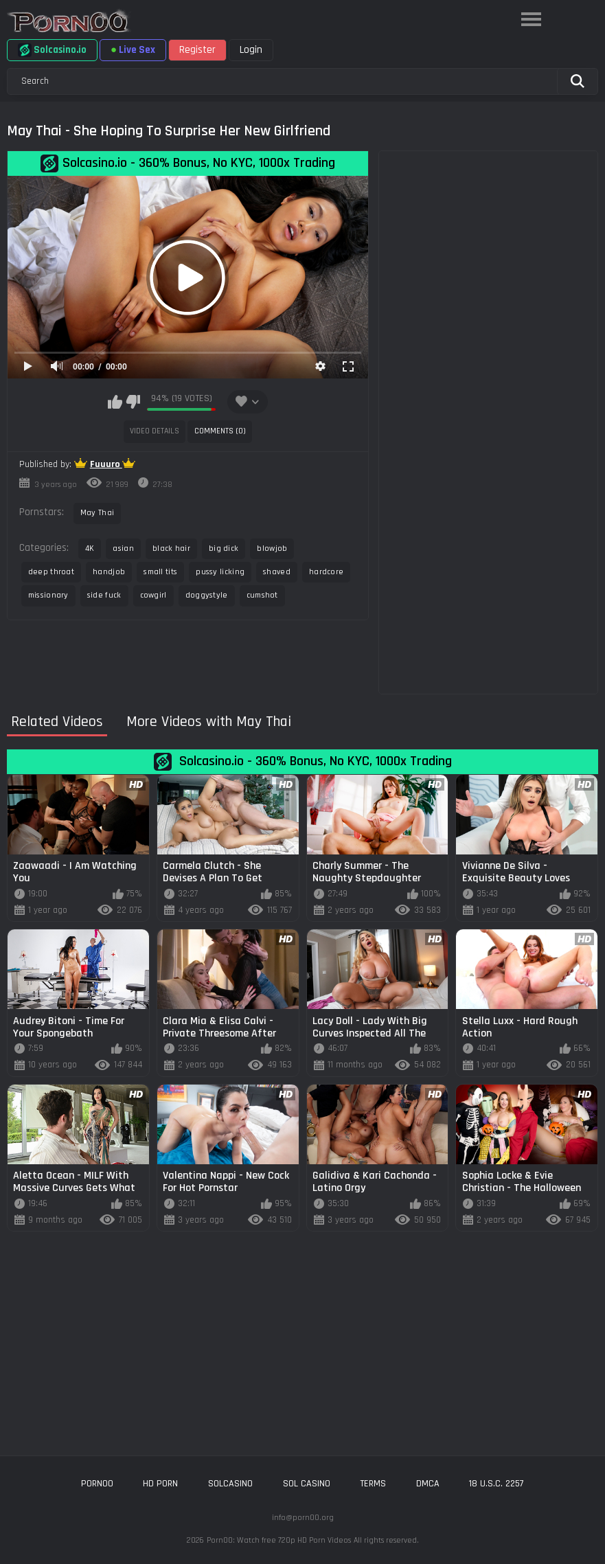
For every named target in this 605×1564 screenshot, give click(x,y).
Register (197, 49)
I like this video (115, 402)
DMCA (428, 1483)
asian (123, 548)
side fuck (104, 595)
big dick (223, 548)
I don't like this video (133, 402)
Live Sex (133, 49)
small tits (160, 572)
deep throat (51, 572)
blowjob (272, 548)
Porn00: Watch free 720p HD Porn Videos (279, 1540)
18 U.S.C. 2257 (496, 1483)
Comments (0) (220, 431)
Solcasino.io (52, 50)
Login (251, 49)
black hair (171, 548)
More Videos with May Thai (208, 722)
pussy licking (220, 572)
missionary (48, 595)
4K (90, 548)
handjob (109, 572)
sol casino (306, 1483)
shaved (276, 572)
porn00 (97, 1483)
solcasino (230, 1483)
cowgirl (153, 595)
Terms (373, 1483)
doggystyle (206, 595)
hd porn (160, 1483)
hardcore (326, 572)
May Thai (97, 513)
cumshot (262, 595)
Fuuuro (106, 464)
